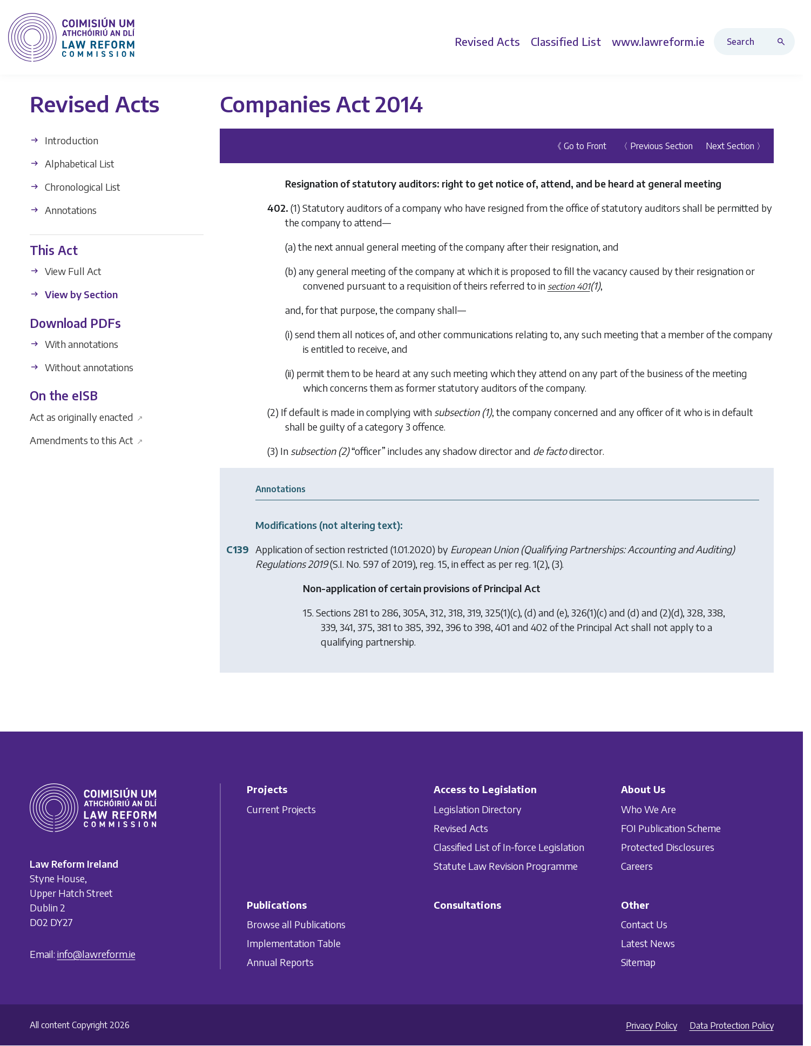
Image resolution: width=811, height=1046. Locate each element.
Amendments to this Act (87, 439)
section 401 (569, 286)
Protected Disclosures (667, 847)
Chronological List (75, 186)
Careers (637, 866)
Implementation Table (294, 943)
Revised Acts (461, 828)
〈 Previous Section (656, 145)
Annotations (63, 210)
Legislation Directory (478, 809)
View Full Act (66, 271)
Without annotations (81, 367)
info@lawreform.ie (96, 954)
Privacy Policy (651, 1025)
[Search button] (783, 41)
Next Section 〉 (735, 145)
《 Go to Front (579, 145)
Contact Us (644, 924)
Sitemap (638, 962)
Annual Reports (280, 962)
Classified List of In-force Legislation (509, 847)
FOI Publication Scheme (671, 828)
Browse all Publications (296, 924)
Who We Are (648, 809)
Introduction (64, 140)
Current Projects (281, 809)
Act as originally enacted (87, 416)
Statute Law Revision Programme (506, 866)
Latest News (648, 943)
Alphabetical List (72, 163)
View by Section (74, 294)
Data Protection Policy (732, 1025)
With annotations (74, 344)
